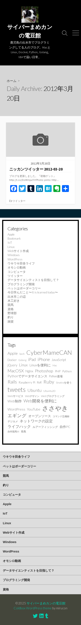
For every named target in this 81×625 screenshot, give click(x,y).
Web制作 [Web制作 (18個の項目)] (15, 401)
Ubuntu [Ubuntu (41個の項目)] (34, 390)
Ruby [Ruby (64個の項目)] (48, 382)
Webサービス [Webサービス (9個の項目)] (15, 396)
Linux (11, 247)
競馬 (11, 304)
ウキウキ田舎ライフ (21, 263)
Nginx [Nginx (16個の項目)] (29, 371)
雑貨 (11, 321)
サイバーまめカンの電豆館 (46, 603)
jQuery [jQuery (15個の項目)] (12, 365)
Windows (14, 255)
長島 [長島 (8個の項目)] (23, 431)
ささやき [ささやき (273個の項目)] (55, 408)
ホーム (11, 81)
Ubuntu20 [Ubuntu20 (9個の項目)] (49, 391)
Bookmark (14, 238)
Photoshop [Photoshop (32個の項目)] (44, 370)
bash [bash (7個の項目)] (22, 353)
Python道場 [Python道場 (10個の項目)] (56, 376)
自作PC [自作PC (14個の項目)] (65, 427)
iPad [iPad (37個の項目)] (32, 359)
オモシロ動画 (17, 267)
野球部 (12, 313)
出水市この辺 (17, 296)
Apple (11, 234)
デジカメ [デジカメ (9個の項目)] (13, 421)
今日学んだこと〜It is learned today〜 (33, 292)
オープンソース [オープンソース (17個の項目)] (39, 416)
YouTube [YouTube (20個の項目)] (33, 409)
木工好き (14, 300)
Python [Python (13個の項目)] (67, 371)
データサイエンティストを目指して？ (33, 280)
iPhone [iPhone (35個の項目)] (44, 359)
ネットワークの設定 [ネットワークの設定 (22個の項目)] (36, 421)
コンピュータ (17, 271)
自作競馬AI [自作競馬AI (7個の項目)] (13, 431)
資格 (11, 309)
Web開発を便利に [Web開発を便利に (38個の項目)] (40, 400)
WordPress (15, 259)
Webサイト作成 (18, 251)
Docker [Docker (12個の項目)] (12, 360)
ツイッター (19, 200)
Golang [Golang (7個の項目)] (22, 360)
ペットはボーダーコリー (24, 288)
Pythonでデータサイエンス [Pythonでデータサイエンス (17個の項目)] (27, 376)
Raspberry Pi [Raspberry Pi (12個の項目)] (27, 382)
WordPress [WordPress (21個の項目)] (16, 409)
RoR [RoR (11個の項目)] (39, 382)
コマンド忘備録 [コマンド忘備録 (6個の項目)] (61, 416)
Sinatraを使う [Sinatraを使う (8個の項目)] (64, 382)
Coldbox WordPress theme (33, 608)
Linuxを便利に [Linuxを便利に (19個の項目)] (40, 365)
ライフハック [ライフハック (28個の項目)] (19, 426)
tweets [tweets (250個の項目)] (17, 389)
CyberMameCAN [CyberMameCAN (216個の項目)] (49, 352)
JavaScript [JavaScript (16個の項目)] (59, 360)
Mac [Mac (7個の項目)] (54, 365)
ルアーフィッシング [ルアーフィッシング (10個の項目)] (45, 427)
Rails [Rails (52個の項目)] (12, 381)
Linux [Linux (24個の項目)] (23, 365)
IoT (10, 242)
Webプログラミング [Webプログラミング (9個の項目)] (53, 396)
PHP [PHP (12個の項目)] (57, 371)
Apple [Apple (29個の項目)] (13, 353)
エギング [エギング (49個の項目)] (17, 415)
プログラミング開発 (21, 284)
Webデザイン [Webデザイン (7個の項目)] (32, 396)
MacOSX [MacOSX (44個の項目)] (16, 370)
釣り (11, 317)
